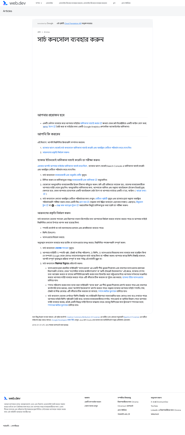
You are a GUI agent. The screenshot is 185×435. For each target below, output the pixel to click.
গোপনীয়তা (15, 426)
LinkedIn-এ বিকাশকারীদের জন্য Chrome (166, 410)
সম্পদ (38, 3)
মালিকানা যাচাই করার (89, 123)
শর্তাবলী (6, 426)
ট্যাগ (48, 126)
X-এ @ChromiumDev (159, 402)
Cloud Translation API (72, 23)
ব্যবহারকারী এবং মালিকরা (83, 180)
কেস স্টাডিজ (125, 3)
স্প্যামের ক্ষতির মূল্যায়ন (58, 305)
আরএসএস (155, 414)
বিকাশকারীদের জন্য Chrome (128, 402)
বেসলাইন (49, 3)
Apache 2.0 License (131, 317)
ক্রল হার (82, 202)
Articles (7, 11)
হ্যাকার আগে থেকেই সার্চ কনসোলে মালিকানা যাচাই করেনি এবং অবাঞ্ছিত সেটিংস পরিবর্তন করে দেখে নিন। (87, 148)
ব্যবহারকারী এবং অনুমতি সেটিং (68, 175)
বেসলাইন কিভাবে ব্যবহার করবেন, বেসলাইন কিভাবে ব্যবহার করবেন (83, 3)
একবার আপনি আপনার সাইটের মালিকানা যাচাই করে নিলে (62, 166)
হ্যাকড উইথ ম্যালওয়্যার (132, 277)
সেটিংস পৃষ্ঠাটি (101, 199)
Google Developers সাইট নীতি (63, 320)
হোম (39, 32)
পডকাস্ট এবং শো (124, 414)
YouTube (154, 406)
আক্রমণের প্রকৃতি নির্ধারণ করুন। (56, 152)
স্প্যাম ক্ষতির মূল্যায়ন (107, 291)
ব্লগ (114, 3)
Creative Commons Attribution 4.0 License (83, 317)
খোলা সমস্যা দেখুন (91, 406)
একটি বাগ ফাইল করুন (93, 402)
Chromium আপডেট (125, 406)
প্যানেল (62, 248)
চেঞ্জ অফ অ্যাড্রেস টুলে (66, 205)
